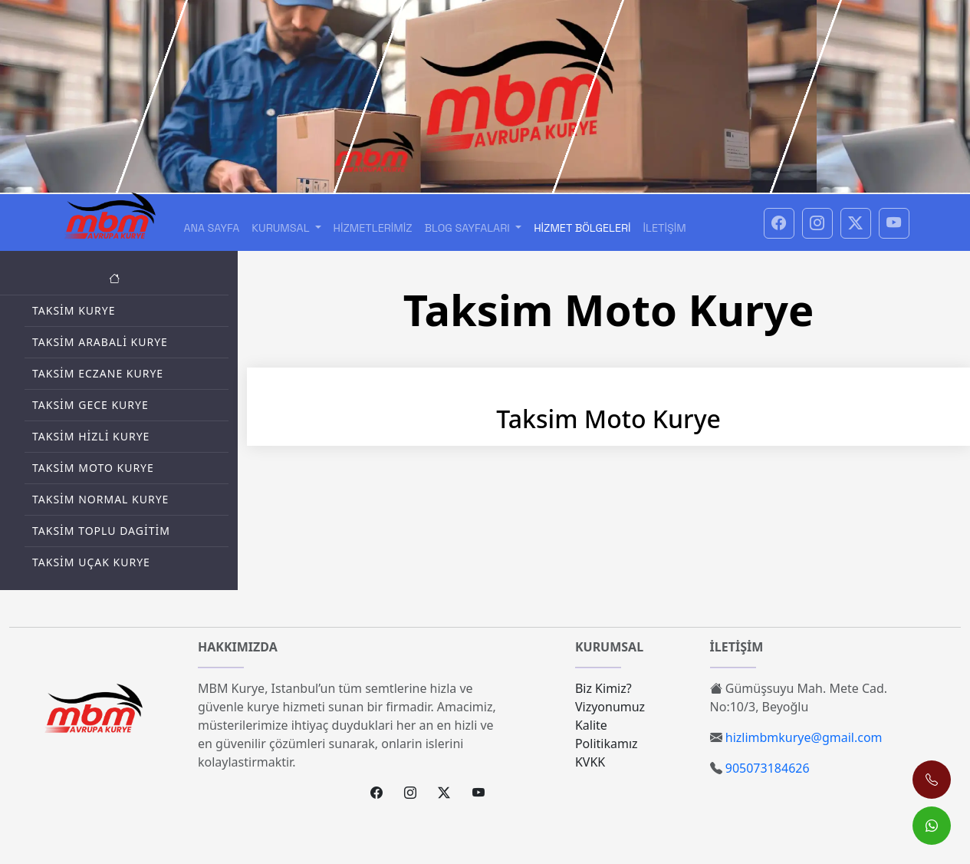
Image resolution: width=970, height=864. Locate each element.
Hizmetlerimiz (373, 228)
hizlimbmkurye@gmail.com (804, 737)
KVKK (590, 762)
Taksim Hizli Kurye (91, 436)
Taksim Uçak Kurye (91, 562)
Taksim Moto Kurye (93, 467)
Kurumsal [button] (282, 228)
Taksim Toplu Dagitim (101, 530)
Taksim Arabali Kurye (100, 342)
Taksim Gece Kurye (90, 404)
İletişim (664, 228)
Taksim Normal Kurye (100, 499)
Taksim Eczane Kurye (97, 373)
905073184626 (767, 768)
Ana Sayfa (211, 228)
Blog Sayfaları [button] (469, 228)
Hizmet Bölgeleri (582, 228)
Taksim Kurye (74, 310)
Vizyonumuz (610, 706)
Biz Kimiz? (603, 688)
